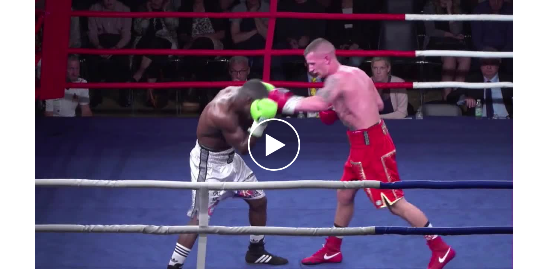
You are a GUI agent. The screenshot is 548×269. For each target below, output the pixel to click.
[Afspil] (274, 169)
